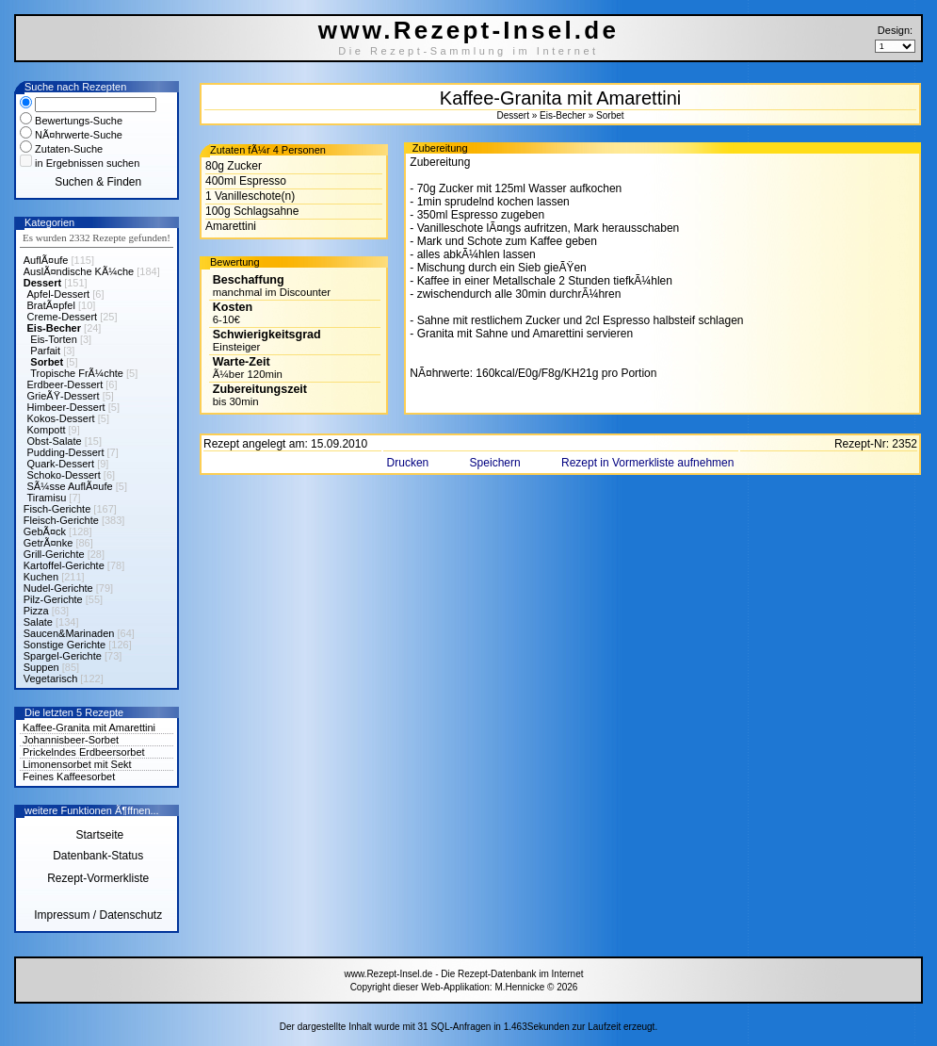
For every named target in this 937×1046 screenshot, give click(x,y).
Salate (38, 622)
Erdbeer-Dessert (65, 384)
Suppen (41, 667)
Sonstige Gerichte (64, 644)
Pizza (36, 610)
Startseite (98, 835)
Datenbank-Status (98, 855)
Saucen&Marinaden (69, 633)
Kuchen (41, 576)
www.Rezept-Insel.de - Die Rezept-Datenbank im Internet (463, 974)
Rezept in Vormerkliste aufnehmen (647, 462)
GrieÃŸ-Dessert (63, 395)
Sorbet (46, 362)
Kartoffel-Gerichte (64, 565)
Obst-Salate (54, 441)
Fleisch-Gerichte (61, 520)
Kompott (46, 429)
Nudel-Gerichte (58, 588)
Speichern (497, 462)
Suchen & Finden (98, 181)
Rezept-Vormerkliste (98, 878)
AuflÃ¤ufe (46, 260)
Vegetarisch (50, 678)
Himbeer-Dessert (66, 407)
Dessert (42, 282)
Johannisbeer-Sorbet (71, 739)
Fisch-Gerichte (57, 509)
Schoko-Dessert (64, 475)
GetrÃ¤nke (48, 542)
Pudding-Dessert (66, 452)
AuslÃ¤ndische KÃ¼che (79, 271)
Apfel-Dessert (58, 294)
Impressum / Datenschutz (98, 915)
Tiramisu (47, 497)
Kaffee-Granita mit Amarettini (89, 727)
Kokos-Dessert (61, 418)
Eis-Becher (54, 328)
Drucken (409, 462)
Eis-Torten (53, 339)
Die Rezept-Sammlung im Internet (468, 51)
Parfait (45, 350)
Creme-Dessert (62, 316)
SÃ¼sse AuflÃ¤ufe (70, 486)
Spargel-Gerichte (63, 656)
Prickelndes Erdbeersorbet (84, 752)
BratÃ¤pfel (51, 305)
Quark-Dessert (61, 463)
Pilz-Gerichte (53, 599)
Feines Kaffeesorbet (69, 776)
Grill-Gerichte (54, 554)
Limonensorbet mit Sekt (77, 764)
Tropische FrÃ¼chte (76, 373)
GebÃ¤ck (45, 531)
